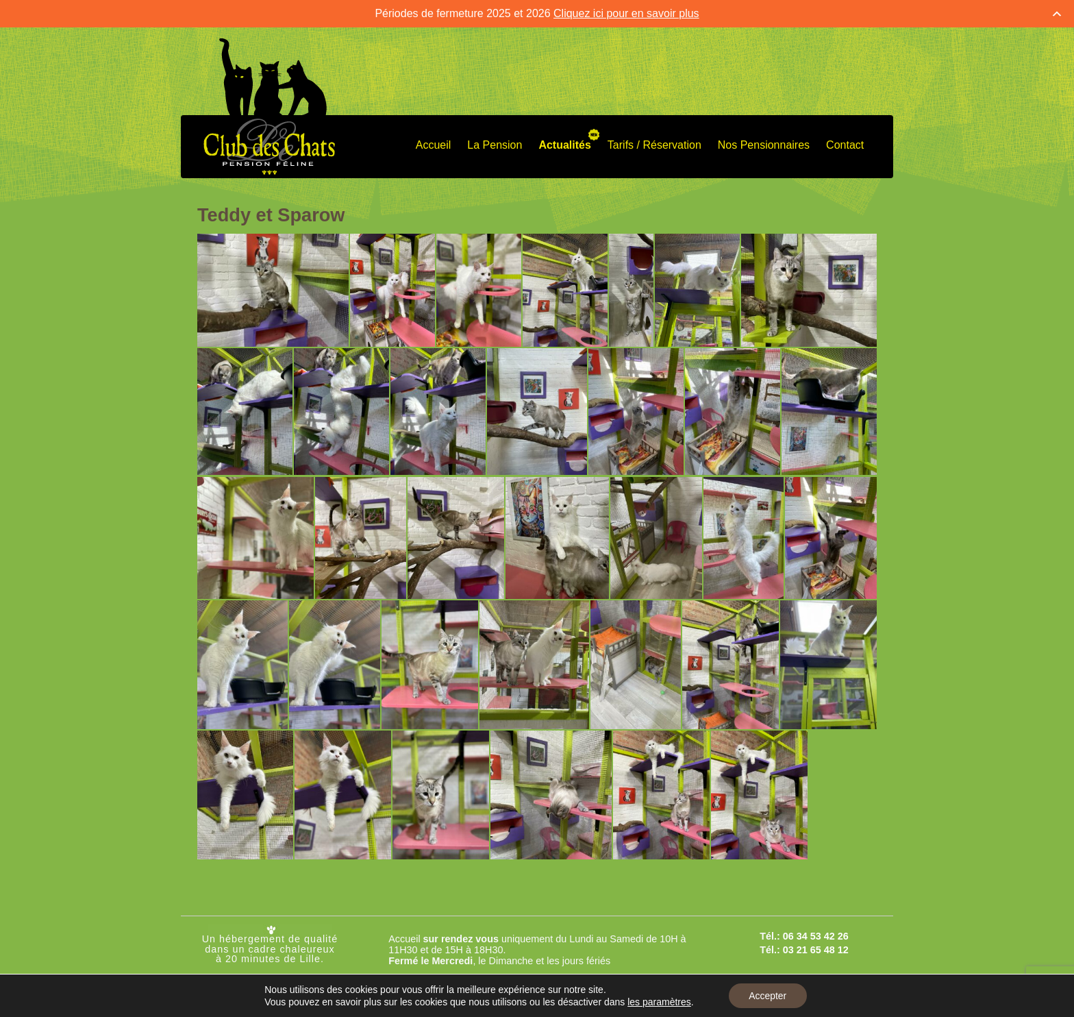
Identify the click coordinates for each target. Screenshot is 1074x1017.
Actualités (564, 145)
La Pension (494, 145)
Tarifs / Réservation (654, 145)
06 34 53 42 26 (816, 936)
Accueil (433, 145)
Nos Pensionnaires (764, 145)
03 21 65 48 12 (816, 949)
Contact (845, 145)
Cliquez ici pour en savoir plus (626, 13)
